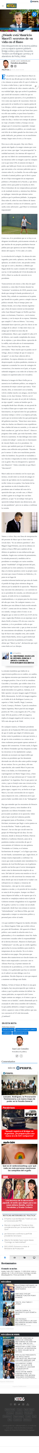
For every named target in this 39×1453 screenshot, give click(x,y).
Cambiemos (7, 1033)
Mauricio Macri (8, 1029)
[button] (35, 86)
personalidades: (8, 1027)
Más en (20, 1068)
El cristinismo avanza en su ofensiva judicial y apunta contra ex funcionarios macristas (22, 659)
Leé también (16, 653)
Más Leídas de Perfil (10, 1334)
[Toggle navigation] (3, 6)
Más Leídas (6, 1282)
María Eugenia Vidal (20, 1033)
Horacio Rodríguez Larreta (26, 1029)
